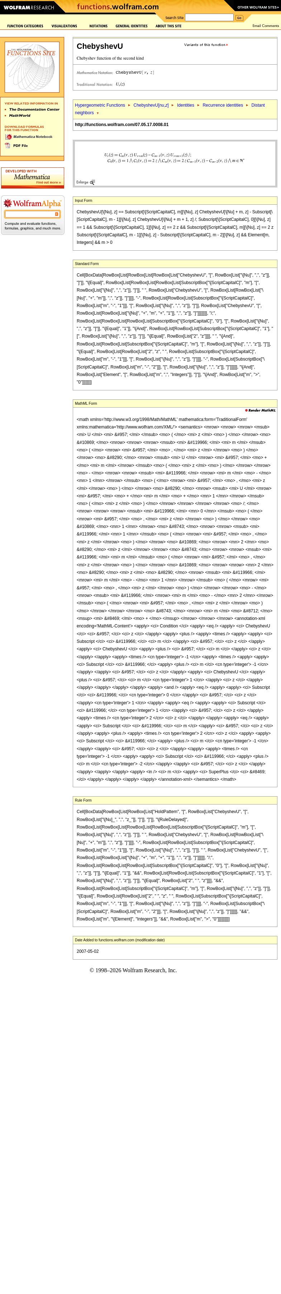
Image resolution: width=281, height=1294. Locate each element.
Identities (185, 105)
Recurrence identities (223, 105)
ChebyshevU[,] (150, 105)
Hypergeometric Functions (100, 105)
